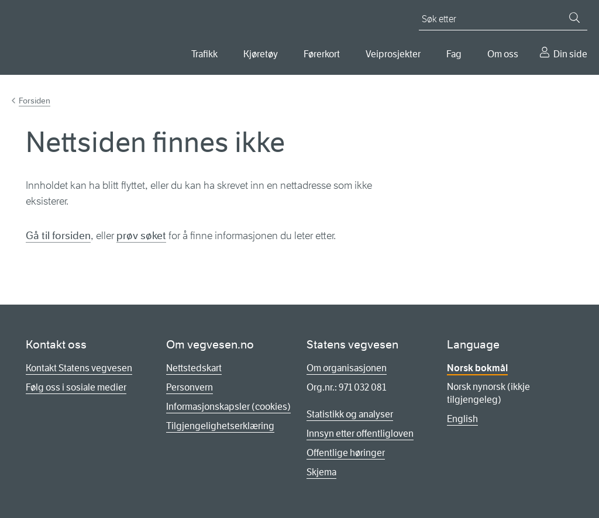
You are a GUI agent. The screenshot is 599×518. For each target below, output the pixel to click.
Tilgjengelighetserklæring (220, 425)
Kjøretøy (260, 54)
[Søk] (574, 17)
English (462, 418)
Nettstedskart (194, 368)
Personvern (189, 387)
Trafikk (204, 54)
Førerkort (322, 54)
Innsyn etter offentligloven (360, 433)
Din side (570, 54)
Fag (454, 54)
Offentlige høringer (346, 452)
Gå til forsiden (58, 235)
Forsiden (34, 100)
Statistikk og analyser (350, 414)
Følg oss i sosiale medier (76, 387)
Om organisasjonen (347, 368)
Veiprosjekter (393, 54)
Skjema (321, 472)
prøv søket (141, 235)
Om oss (502, 54)
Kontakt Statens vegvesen (79, 368)
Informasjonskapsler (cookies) (228, 406)
